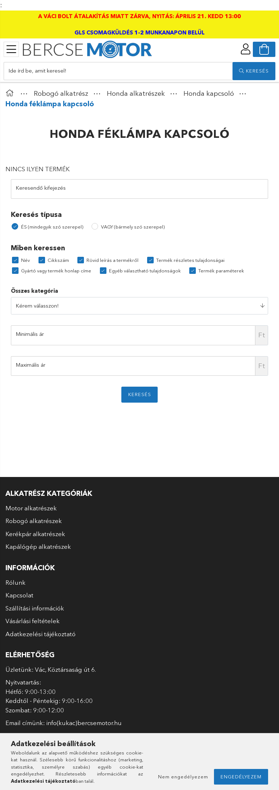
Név (25, 260)
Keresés (139, 394)
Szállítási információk (34, 608)
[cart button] (264, 49)
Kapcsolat (19, 595)
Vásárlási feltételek (32, 621)
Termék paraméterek (221, 270)
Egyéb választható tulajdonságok (145, 270)
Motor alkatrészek (31, 508)
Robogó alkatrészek (33, 520)
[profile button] (245, 49)
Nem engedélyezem (183, 776)
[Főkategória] (11, 93)
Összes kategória (34, 290)
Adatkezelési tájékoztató (40, 634)
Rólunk (15, 582)
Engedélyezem (241, 776)
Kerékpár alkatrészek (35, 534)
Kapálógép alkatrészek (38, 546)
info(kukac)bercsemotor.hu (84, 723)
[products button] (11, 49)
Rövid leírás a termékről (112, 260)
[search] (253, 71)
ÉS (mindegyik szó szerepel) (52, 227)
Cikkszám (58, 260)
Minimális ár (30, 333)
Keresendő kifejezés (41, 187)
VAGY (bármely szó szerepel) (133, 227)
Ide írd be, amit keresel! (37, 70)
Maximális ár (30, 364)
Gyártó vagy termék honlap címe (56, 270)
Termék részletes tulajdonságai (190, 260)
